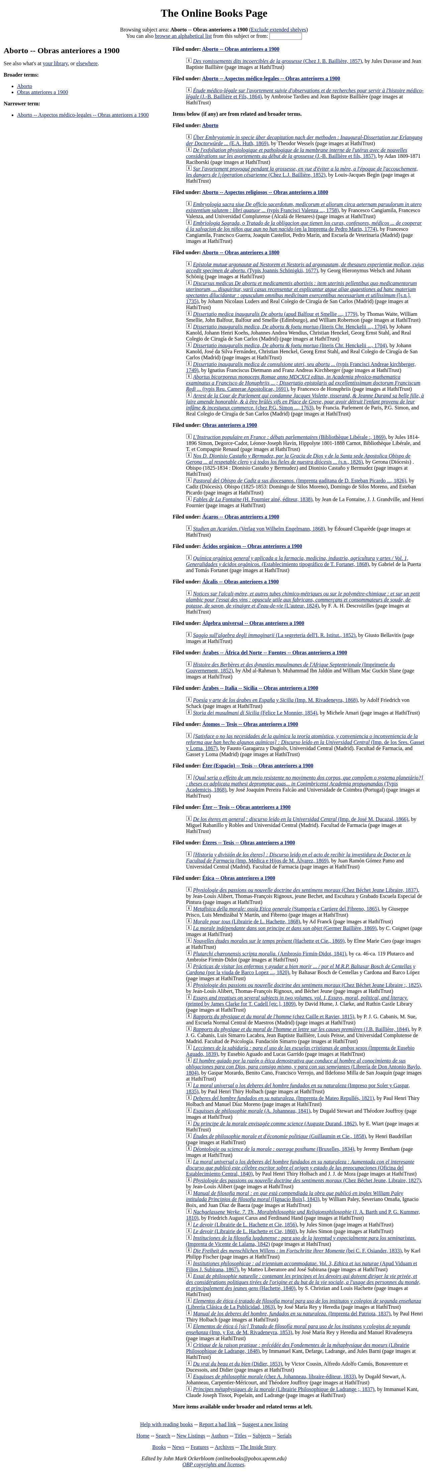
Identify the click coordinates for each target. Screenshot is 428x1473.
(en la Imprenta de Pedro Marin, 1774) (304, 226)
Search (163, 1436)
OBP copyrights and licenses (213, 1464)
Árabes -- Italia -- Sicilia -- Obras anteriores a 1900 (260, 688)
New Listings (191, 1436)
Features (200, 1447)
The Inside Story (258, 1447)
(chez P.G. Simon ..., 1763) (305, 401)
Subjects (262, 1436)
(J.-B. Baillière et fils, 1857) (296, 153)
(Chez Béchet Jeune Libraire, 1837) (305, 890)
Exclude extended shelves (278, 29)
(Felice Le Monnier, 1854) (255, 713)
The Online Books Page (213, 13)
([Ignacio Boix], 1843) (294, 1196)
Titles (240, 1436)
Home (142, 1436)
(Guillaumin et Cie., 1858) (279, 1136)
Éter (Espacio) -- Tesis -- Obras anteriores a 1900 (257, 765)
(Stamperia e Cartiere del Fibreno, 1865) (286, 909)
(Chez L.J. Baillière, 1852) (302, 172)
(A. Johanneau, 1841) (251, 1111)
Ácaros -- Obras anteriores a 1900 (240, 517)
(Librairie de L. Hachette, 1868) (246, 921)
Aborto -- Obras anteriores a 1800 (240, 252)
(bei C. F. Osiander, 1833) (297, 1251)
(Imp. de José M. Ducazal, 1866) (300, 819)
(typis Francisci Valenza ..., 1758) (303, 207)
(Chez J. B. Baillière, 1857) (277, 61)
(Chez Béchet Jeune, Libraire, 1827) (307, 1180)
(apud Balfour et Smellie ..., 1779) (275, 314)
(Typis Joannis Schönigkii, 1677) (305, 267)
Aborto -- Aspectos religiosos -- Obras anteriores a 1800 (265, 192)
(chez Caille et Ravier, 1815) (273, 1016)
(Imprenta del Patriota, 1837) (292, 1313)
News (178, 1447)
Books (159, 1447)
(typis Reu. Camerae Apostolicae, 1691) (303, 383)
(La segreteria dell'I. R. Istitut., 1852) (274, 635)
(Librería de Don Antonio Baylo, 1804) (303, 1067)
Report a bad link (217, 1424)
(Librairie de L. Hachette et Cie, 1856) (245, 1224)
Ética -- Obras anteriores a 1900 (238, 878)
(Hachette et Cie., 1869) (268, 941)
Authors (219, 1436)
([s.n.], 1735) (301, 292)
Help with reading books (166, 1424)
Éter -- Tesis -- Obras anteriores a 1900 (246, 807)
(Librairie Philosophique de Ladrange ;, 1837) (283, 1389)
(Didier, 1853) (237, 1364)
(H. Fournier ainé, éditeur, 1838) (252, 499)
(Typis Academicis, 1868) (304, 784)
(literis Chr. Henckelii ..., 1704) (290, 327)
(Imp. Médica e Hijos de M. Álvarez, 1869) (298, 857)
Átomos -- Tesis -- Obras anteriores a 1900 (250, 724)
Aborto (24, 86)
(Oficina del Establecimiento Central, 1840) (300, 1168)
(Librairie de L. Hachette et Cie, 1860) (245, 1231)
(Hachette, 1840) (303, 1282)
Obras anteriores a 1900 (42, 92)
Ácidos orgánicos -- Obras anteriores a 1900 (252, 546)
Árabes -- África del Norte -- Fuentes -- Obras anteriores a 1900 (274, 652)
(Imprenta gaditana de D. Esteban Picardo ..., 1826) (299, 480)
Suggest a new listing (265, 1424)
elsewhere (87, 63)
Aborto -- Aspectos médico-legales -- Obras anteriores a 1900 (83, 115)
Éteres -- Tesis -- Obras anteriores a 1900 (248, 842)
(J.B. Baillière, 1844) (301, 1029)
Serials (284, 1436)
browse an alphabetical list (183, 36)
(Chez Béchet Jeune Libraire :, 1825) (307, 985)
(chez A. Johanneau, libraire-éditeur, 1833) (274, 1376)
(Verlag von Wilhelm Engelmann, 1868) (259, 529)
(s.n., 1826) (298, 459)
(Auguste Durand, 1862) (274, 1123)
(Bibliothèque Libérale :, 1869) (289, 437)
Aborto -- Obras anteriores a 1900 (240, 49)
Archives (224, 1447)
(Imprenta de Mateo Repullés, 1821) (283, 1098)
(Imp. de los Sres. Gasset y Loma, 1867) (305, 742)
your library (55, 63)
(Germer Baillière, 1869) (285, 928)
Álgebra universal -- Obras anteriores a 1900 (253, 623)
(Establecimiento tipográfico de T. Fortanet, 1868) (297, 561)
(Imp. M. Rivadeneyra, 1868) (275, 700)
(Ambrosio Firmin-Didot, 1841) (269, 953)
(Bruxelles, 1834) (273, 1149)
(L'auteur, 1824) (303, 600)
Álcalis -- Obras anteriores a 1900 (240, 581)
